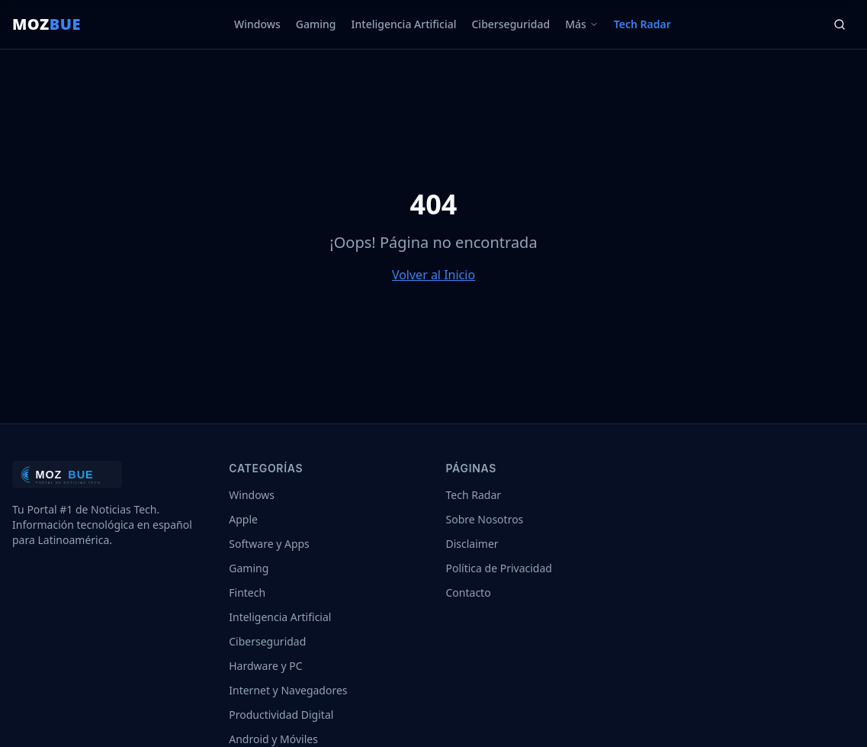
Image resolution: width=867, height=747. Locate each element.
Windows (257, 24)
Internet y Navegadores (288, 690)
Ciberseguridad (510, 24)
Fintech (247, 592)
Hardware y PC (265, 665)
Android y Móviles (273, 739)
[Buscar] (839, 24)
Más (582, 24)
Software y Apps (269, 543)
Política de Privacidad (499, 568)
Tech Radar (642, 24)
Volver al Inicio (433, 274)
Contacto (468, 592)
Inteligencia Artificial (404, 24)
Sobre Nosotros (485, 519)
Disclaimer (472, 543)
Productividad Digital (281, 714)
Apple (243, 519)
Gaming (316, 24)
